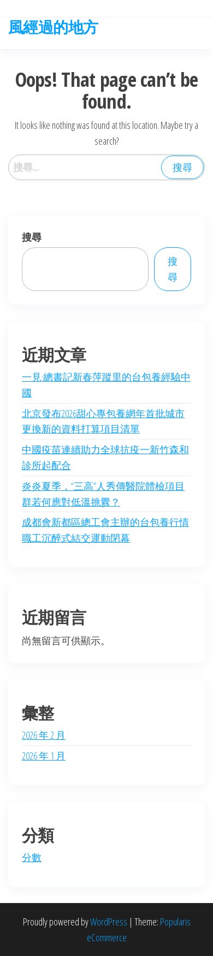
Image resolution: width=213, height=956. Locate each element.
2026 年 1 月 (44, 755)
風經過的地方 (53, 26)
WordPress (108, 921)
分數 (32, 857)
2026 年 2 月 (44, 734)
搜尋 (32, 237)
